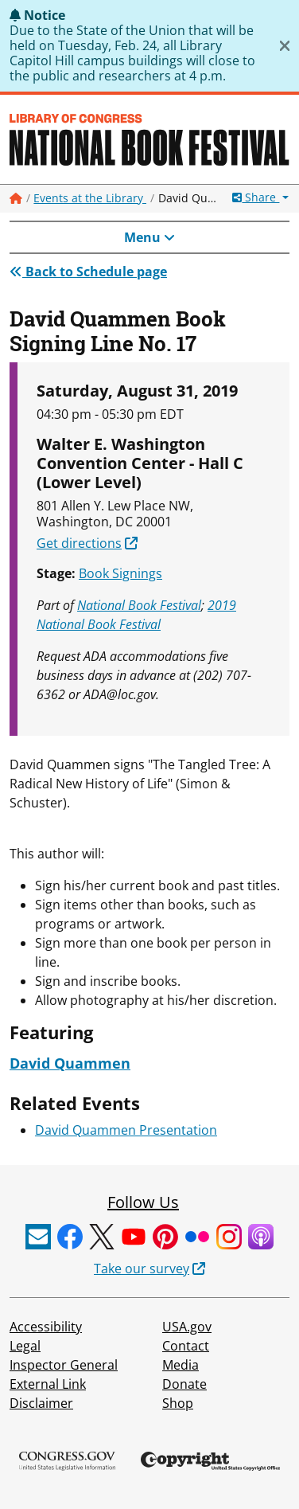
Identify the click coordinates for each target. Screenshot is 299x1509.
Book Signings (120, 573)
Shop (177, 1403)
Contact (185, 1346)
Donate (184, 1384)
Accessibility (46, 1326)
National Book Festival (139, 605)
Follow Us (143, 1202)
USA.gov (187, 1326)
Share (255, 197)
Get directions (79, 543)
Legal (25, 1346)
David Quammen (70, 1063)
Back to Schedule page (88, 271)
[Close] (284, 46)
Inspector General (64, 1365)
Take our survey (141, 1268)
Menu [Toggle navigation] (149, 237)
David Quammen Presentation (126, 1130)
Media (180, 1365)
